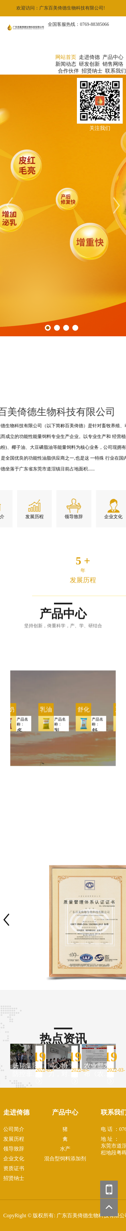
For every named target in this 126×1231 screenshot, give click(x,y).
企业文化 (13, 1158)
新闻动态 (65, 64)
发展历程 (13, 1139)
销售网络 (112, 64)
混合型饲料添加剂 (65, 1158)
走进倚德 (89, 57)
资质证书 (13, 1168)
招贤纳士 (91, 71)
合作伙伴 (68, 71)
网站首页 (65, 57)
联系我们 (115, 71)
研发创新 (89, 64)
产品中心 (112, 57)
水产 (65, 1149)
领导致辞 (13, 1149)
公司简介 (13, 1129)
